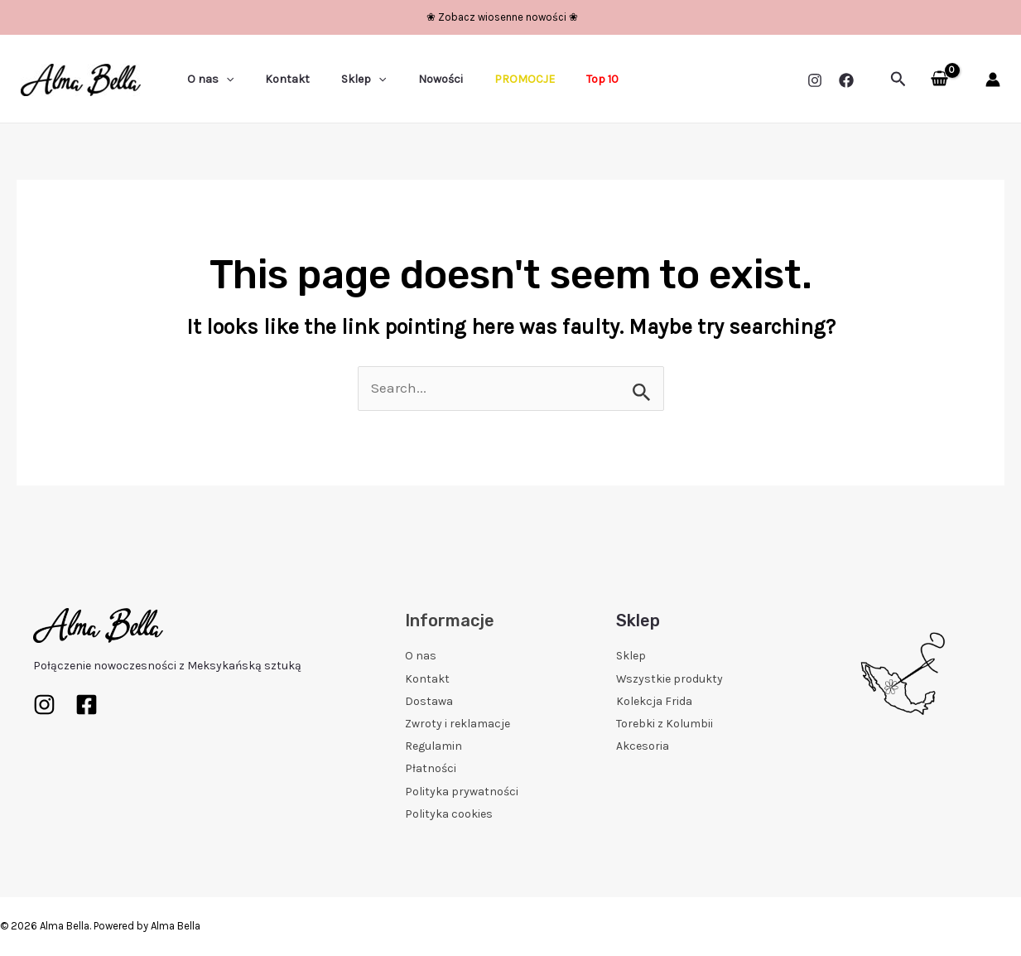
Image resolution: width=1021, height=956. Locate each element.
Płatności (430, 768)
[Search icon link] (898, 79)
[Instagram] (814, 80)
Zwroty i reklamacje (457, 724)
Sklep (342, 79)
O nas (206, 79)
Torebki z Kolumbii (664, 724)
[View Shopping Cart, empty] (939, 80)
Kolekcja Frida (654, 701)
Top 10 (557, 79)
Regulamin (433, 746)
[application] (221, 79)
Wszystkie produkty (669, 679)
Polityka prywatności (461, 792)
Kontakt (275, 79)
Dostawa (429, 701)
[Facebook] (846, 80)
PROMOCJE (487, 79)
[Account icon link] (992, 79)
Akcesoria (642, 746)
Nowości (411, 79)
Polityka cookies (449, 814)
